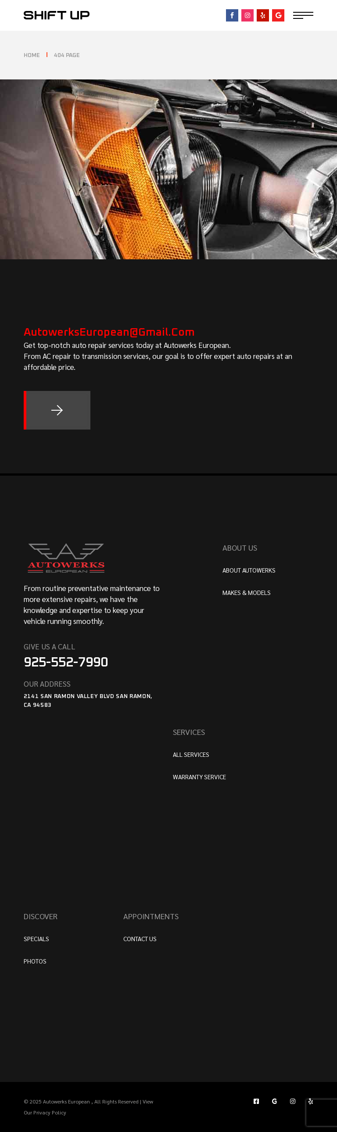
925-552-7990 (66, 662)
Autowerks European (67, 1101)
